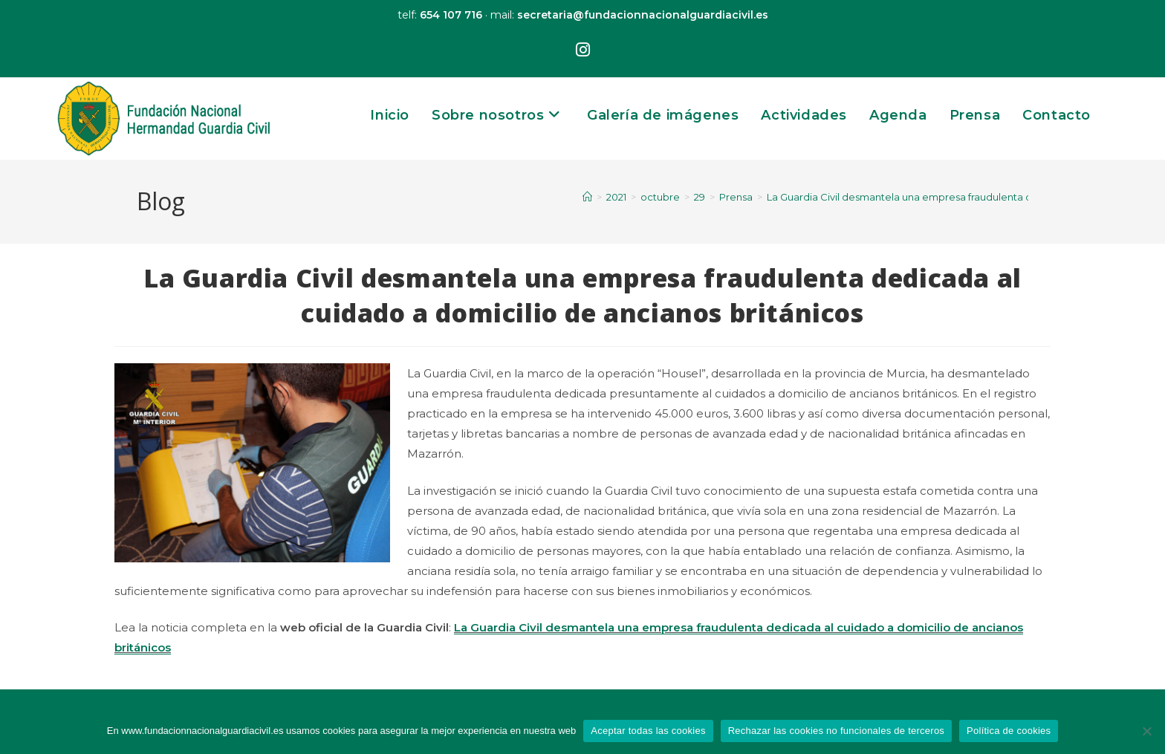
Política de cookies (1009, 730)
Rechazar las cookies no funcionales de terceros (836, 730)
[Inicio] (587, 197)
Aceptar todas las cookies (648, 730)
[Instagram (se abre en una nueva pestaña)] (582, 50)
